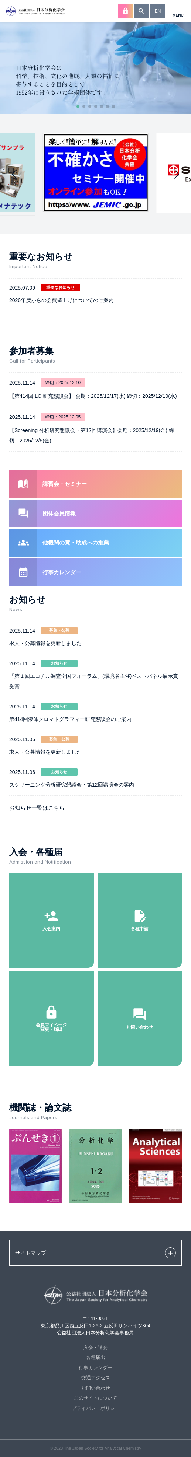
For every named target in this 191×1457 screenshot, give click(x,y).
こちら (56, 807)
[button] (77, 106)
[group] (95, 172)
